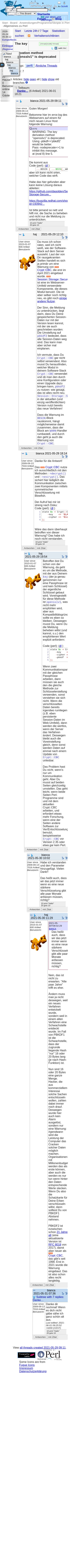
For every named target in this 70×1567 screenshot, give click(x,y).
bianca (52, 936)
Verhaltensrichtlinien (46, 35)
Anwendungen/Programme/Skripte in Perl (44, 22)
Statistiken (58, 30)
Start (5, 22)
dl (47, 165)
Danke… (22, 91)
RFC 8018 (54, 1252)
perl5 (30, 66)
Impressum (26, 1376)
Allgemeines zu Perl (15, 25)
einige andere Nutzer (52, 301)
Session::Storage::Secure (53, 279)
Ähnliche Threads (46, 66)
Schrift (63, 6)
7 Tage (44, 30)
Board (13, 22)
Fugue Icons (27, 1373)
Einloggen (8, 45)
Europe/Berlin (9, 39)
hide (26, 79)
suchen (19, 35)
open (33, 79)
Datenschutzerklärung (33, 1379)
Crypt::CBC (48, 269)
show (51, 79)
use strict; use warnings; (51, 18)
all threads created (43, 1356)
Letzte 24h (31, 30)
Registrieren (9, 49)
